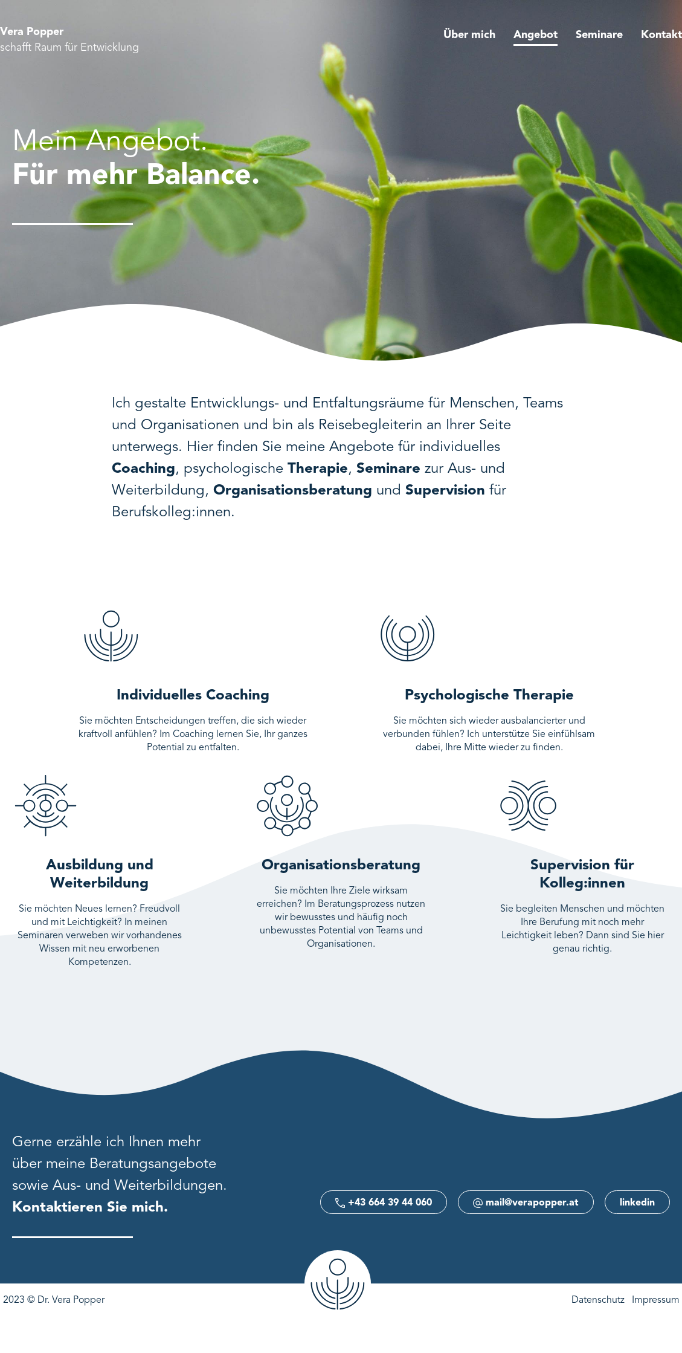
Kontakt (661, 35)
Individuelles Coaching (193, 696)
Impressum (656, 1300)
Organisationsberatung (341, 865)
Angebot (535, 35)
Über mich (469, 35)
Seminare (599, 35)
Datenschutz (598, 1300)
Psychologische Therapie (489, 696)
